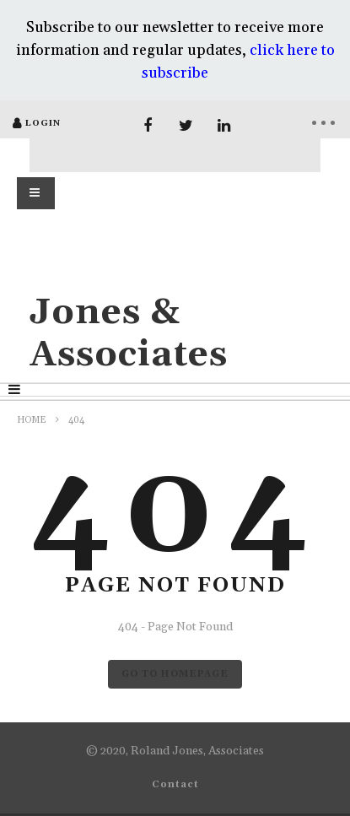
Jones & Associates (129, 333)
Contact (175, 785)
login (43, 123)
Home (31, 420)
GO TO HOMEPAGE (175, 674)
